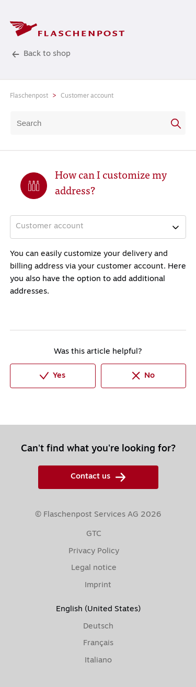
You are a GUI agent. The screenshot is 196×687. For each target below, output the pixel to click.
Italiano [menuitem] (98, 661)
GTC (93, 534)
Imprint (98, 585)
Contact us (98, 477)
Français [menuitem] (98, 643)
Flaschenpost (29, 96)
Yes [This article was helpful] (52, 376)
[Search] (98, 123)
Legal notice (94, 568)
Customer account (87, 96)
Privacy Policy (93, 551)
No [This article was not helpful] (143, 375)
